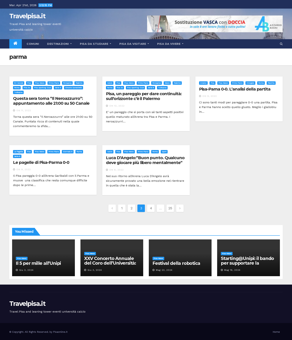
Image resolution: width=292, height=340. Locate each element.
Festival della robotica (176, 263)
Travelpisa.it (27, 16)
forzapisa (67, 83)
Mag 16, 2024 (232, 270)
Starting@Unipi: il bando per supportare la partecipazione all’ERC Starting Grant (247, 265)
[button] (281, 44)
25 (170, 208)
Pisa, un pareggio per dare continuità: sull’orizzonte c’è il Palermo (143, 96)
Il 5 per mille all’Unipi (38, 263)
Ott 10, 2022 (117, 106)
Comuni (32, 44)
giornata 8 (67, 152)
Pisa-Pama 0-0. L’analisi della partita (234, 89)
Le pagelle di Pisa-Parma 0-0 (41, 162)
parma (17, 88)
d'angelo (250, 83)
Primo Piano (54, 83)
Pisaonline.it (60, 331)
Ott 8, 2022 (116, 170)
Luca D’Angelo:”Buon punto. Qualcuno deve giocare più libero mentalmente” (145, 160)
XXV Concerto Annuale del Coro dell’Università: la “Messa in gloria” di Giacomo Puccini (110, 265)
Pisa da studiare (95, 44)
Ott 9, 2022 (209, 96)
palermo (79, 83)
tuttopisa (18, 92)
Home (276, 331)
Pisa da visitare (134, 44)
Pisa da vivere (170, 44)
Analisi (203, 83)
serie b (58, 88)
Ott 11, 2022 (23, 110)
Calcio (109, 83)
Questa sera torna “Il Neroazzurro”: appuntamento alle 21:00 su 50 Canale (51, 101)
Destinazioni (59, 44)
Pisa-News (40, 83)
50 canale (18, 83)
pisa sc (27, 88)
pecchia (271, 83)
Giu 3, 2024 (26, 270)
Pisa (29, 83)
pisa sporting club (42, 88)
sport (164, 152)
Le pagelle (18, 152)
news (167, 83)
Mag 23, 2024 (164, 270)
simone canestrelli (73, 88)
